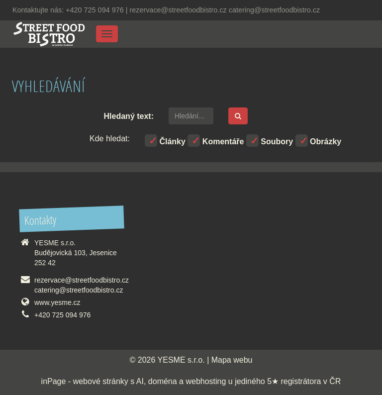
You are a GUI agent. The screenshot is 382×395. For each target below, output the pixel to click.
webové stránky (100, 381)
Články (165, 140)
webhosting (206, 381)
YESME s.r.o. (181, 360)
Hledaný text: (129, 116)
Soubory (269, 140)
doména (162, 381)
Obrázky (318, 140)
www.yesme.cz (57, 302)
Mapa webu (232, 360)
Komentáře (216, 140)
